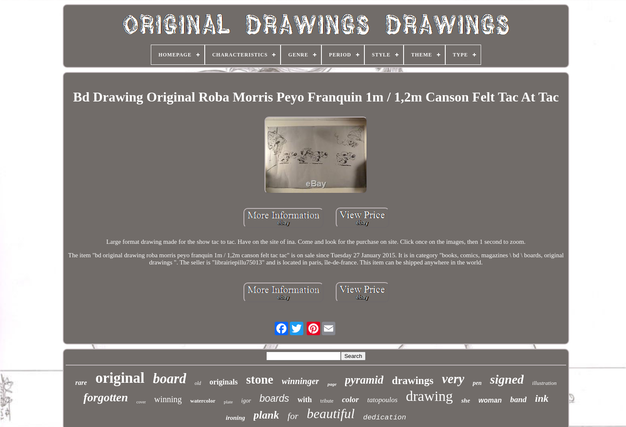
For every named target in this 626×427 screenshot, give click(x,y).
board (169, 378)
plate (228, 401)
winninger (300, 381)
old (198, 383)
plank (266, 415)
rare (81, 382)
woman (490, 400)
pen (477, 383)
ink (541, 398)
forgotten (105, 397)
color (350, 399)
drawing (429, 396)
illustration (544, 383)
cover (141, 402)
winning (168, 399)
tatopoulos (382, 400)
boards (274, 398)
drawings (412, 380)
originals (223, 382)
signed (507, 379)
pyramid (364, 380)
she (465, 400)
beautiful (331, 413)
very (453, 378)
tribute (326, 401)
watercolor (203, 401)
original (119, 378)
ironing (235, 417)
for (293, 416)
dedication (384, 418)
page (331, 384)
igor (246, 401)
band (518, 399)
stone (259, 379)
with (304, 399)
